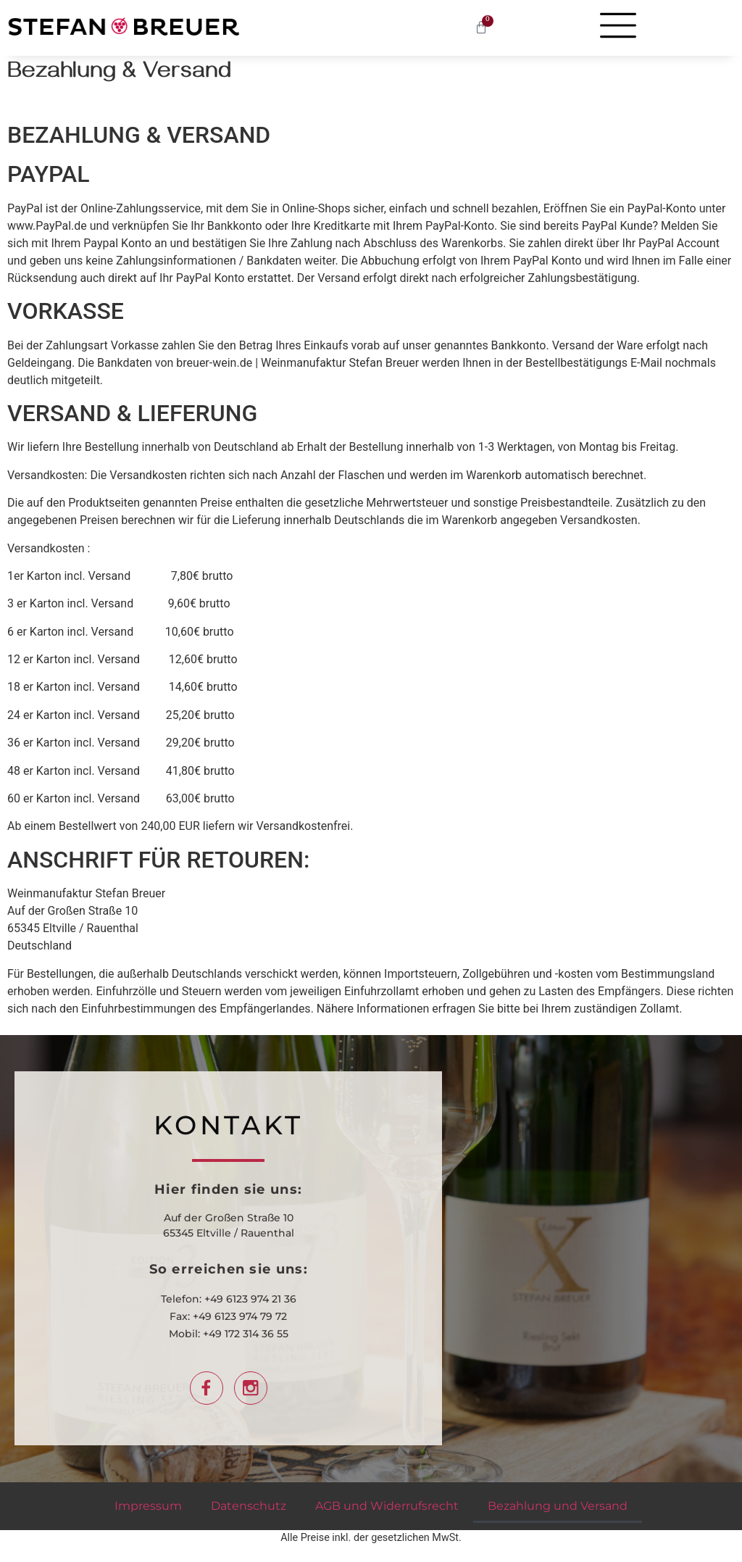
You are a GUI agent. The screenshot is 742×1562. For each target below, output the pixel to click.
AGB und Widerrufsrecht (387, 1506)
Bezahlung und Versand (558, 1506)
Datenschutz (248, 1506)
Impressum (148, 1506)
